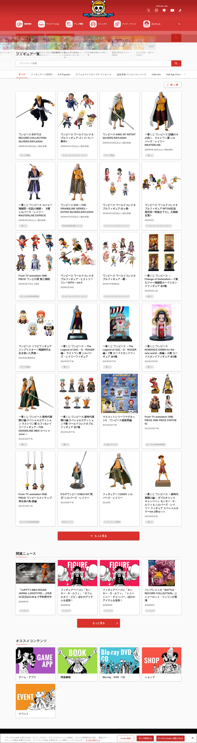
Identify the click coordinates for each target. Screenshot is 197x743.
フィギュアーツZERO (41, 74)
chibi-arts (156, 74)
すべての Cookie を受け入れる (170, 738)
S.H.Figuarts (64, 74)
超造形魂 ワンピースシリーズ (131, 74)
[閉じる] (193, 738)
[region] (98, 738)
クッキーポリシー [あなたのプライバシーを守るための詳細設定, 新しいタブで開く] (93, 740)
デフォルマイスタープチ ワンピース (93, 74)
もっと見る (98, 536)
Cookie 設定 (125, 738)
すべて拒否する (145, 738)
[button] (185, 74)
